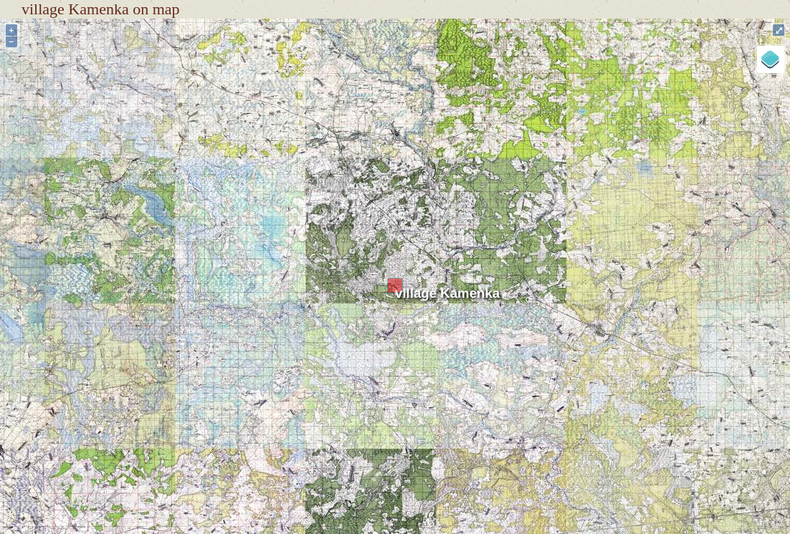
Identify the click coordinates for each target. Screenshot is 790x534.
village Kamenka (447, 293)
